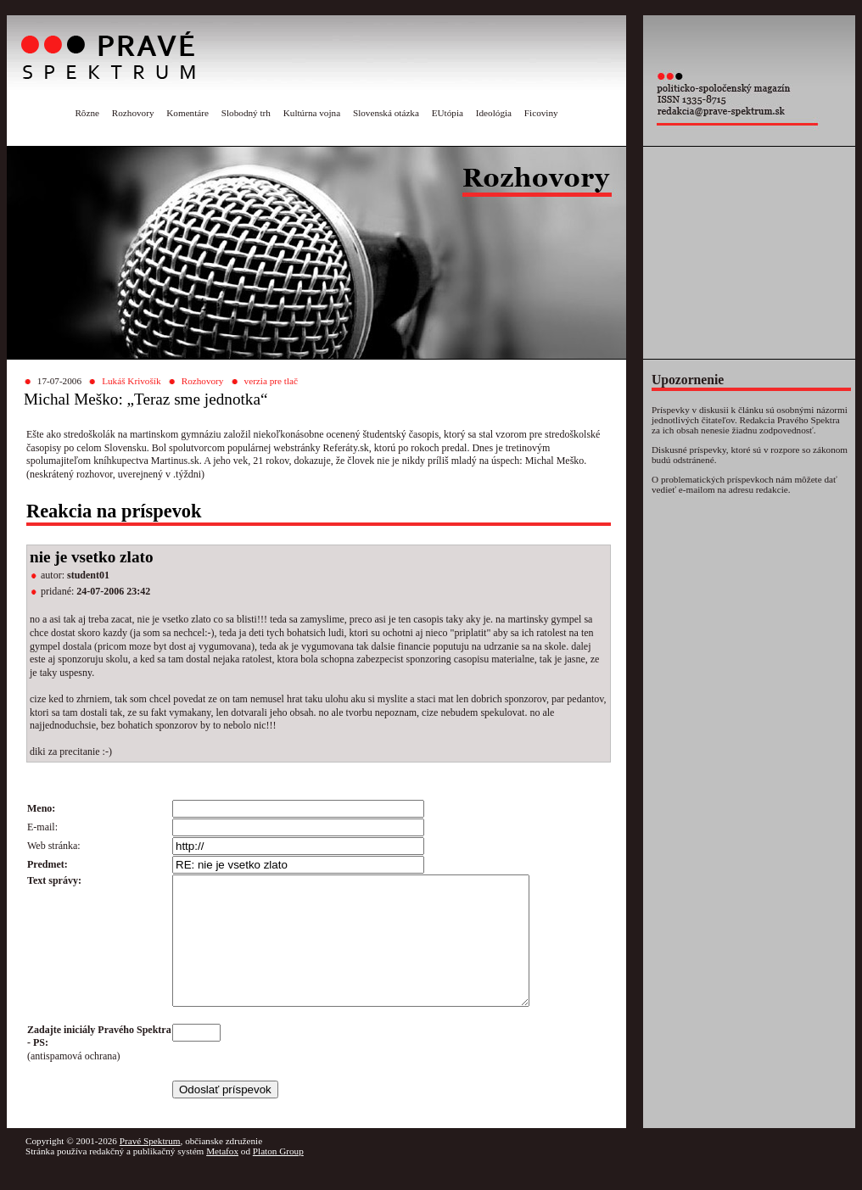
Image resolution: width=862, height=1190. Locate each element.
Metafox (222, 1176)
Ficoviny (541, 113)
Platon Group (278, 1176)
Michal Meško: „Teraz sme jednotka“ (145, 399)
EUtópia (447, 113)
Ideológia (494, 113)
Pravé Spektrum (150, 1166)
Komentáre (187, 113)
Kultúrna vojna (311, 113)
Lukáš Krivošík (131, 381)
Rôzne (87, 113)
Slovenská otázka (386, 113)
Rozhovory (133, 113)
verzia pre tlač (271, 381)
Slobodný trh (246, 113)
